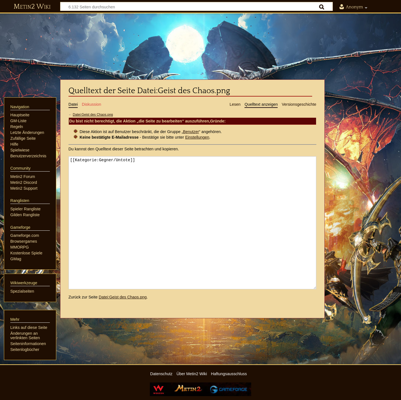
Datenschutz (161, 374)
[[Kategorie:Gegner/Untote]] (192, 222)
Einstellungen (197, 137)
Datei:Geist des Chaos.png (93, 115)
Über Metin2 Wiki (192, 374)
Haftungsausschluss (229, 374)
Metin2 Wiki (32, 7)
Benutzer (191, 131)
